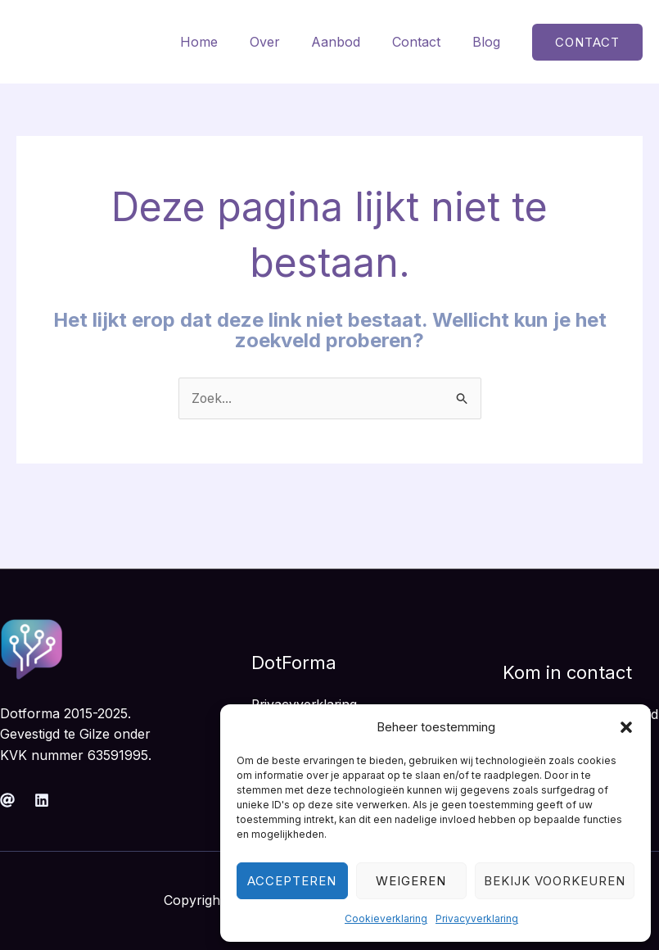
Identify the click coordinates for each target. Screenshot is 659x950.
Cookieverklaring (386, 918)
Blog (489, 42)
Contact (424, 42)
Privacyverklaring (477, 918)
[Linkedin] (41, 800)
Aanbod (349, 42)
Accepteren (291, 881)
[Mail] (7, 800)
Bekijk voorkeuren (554, 881)
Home (223, 42)
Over (284, 42)
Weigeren (411, 881)
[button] (626, 727)
